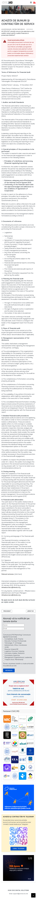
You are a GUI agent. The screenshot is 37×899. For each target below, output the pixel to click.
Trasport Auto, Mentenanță (14, 660)
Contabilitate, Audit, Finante (14, 639)
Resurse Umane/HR (11, 649)
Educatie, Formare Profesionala (15, 641)
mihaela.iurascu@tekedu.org (10, 587)
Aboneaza (8, 670)
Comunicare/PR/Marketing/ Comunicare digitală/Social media (17, 636)
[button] (34, 2)
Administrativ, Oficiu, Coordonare (16, 645)
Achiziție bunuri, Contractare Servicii (13, 29)
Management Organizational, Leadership (18, 657)
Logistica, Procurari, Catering (14, 651)
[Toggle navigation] (31, 2)
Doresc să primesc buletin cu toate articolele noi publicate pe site (18, 665)
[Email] (13, 628)
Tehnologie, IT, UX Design (13, 643)
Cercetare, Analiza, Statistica (14, 653)
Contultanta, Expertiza (12, 655)
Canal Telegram (18, 848)
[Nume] (13, 625)
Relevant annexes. (7, 574)
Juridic (7, 647)
